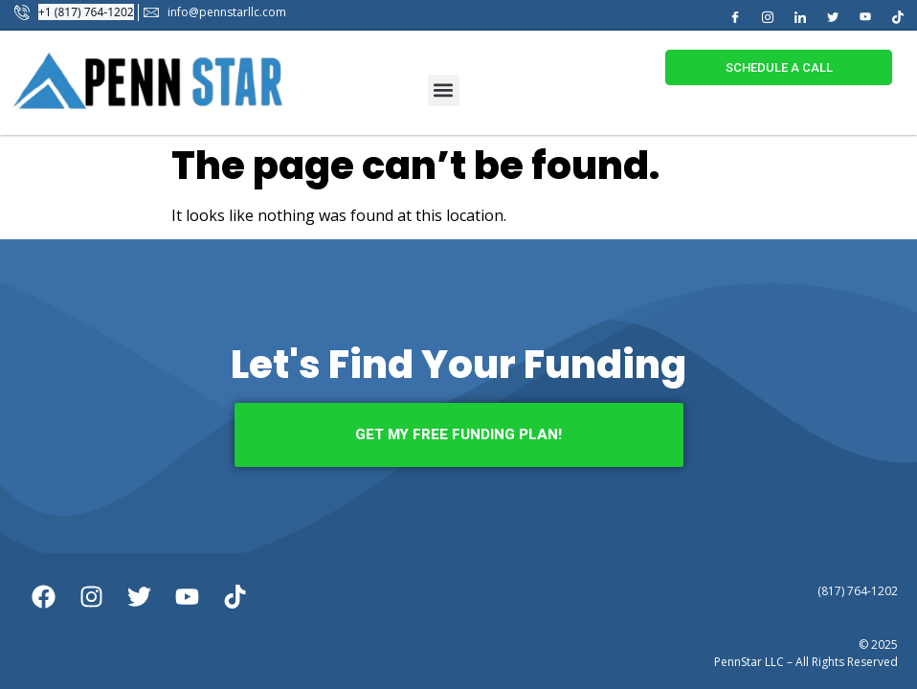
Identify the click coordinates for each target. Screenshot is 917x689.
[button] (443, 90)
